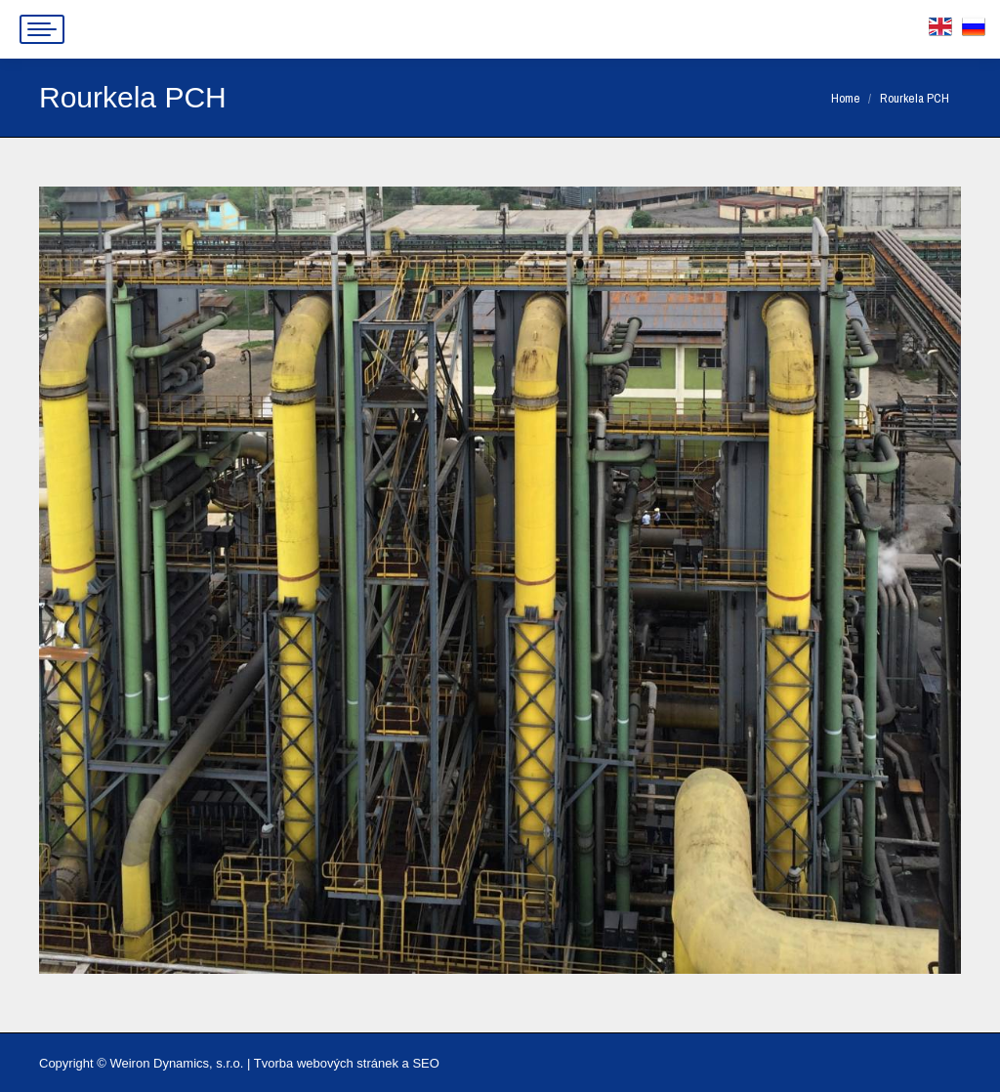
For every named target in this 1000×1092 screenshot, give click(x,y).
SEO (425, 1063)
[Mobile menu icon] (42, 29)
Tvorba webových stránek (326, 1063)
